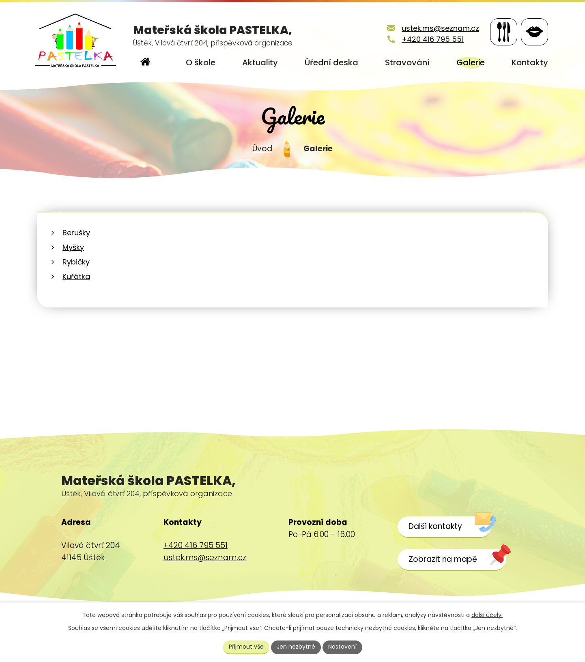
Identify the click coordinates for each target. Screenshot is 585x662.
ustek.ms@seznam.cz (440, 28)
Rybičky (76, 262)
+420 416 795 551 (433, 39)
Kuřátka (76, 276)
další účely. (487, 615)
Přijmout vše (246, 647)
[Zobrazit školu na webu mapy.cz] (452, 560)
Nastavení (342, 647)
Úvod (262, 148)
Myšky (73, 247)
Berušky (76, 233)
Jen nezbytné (296, 647)
